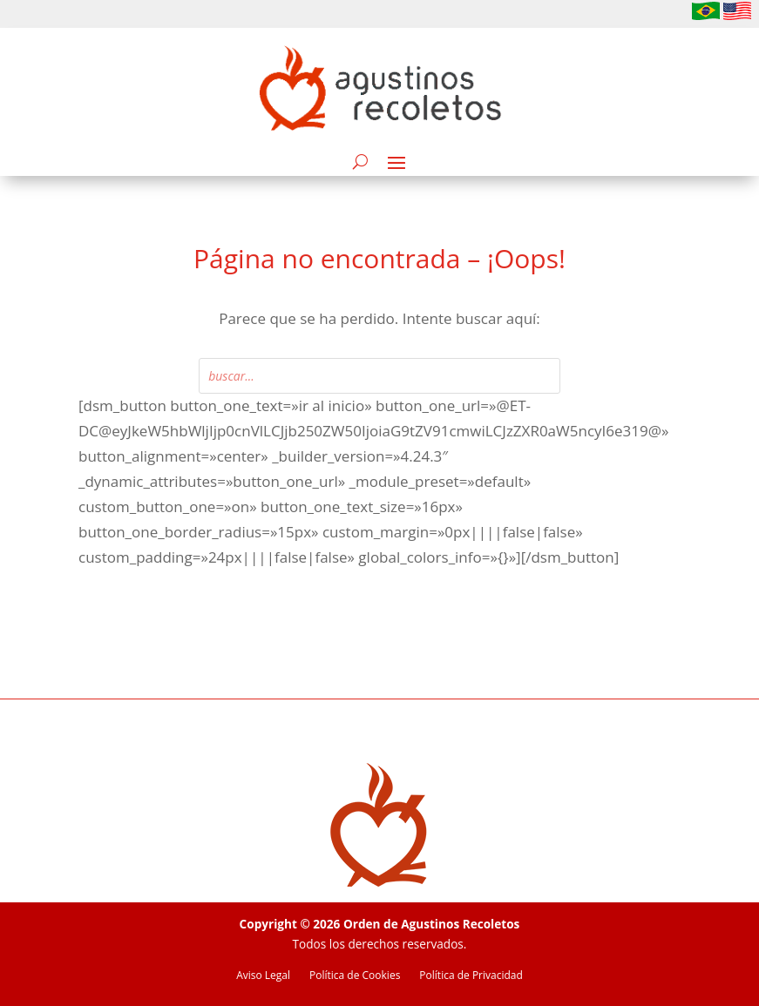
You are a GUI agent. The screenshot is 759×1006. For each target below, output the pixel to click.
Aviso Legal (263, 975)
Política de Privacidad (470, 975)
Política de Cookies (354, 975)
